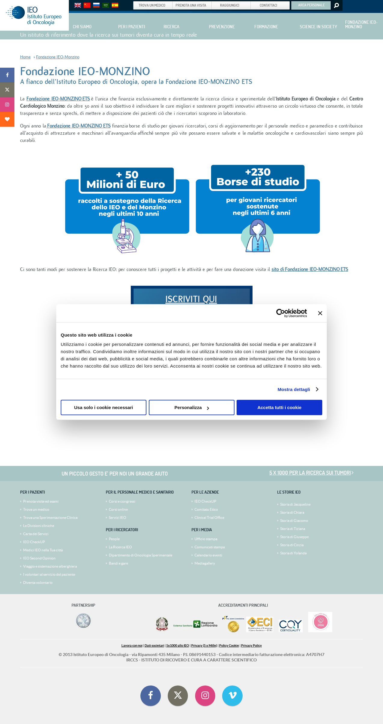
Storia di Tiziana (292, 529)
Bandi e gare (118, 563)
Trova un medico (36, 509)
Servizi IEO (117, 517)
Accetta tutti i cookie (279, 407)
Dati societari (154, 645)
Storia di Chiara (292, 512)
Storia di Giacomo (294, 520)
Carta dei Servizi (35, 534)
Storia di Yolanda (293, 553)
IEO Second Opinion (39, 558)
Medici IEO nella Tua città (43, 550)
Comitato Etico (206, 509)
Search (336, 5)
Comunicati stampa (210, 547)
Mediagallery (205, 563)
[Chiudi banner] (320, 313)
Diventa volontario (38, 582)
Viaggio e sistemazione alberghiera (50, 566)
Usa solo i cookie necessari (103, 407)
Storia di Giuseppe (294, 537)
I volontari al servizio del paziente (49, 574)
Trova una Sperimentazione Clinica (50, 517)
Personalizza (191, 407)
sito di (309, 269)
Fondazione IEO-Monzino (57, 57)
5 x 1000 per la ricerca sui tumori (310, 472)
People (114, 539)
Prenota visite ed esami (41, 501)
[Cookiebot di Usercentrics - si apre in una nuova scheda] (280, 313)
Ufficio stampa (206, 539)
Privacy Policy (251, 645)
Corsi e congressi (122, 501)
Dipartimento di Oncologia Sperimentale (140, 555)
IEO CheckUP (34, 542)
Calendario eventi (208, 555)
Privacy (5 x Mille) (204, 645)
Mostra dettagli (293, 389)
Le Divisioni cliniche (38, 526)
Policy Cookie (229, 645)
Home (25, 57)
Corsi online (118, 509)
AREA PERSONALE (311, 5)
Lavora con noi (131, 645)
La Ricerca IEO (120, 547)
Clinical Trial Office (209, 517)
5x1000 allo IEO (177, 645)
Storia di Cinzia (292, 545)
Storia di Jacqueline (295, 504)
